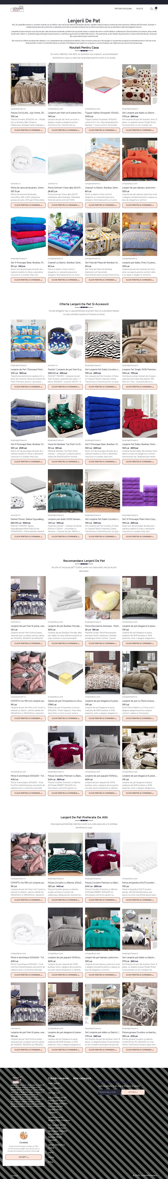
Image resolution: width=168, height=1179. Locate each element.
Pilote (139, 9)
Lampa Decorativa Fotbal (56, 1146)
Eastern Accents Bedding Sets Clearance (59, 1119)
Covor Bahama (54, 1088)
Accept (23, 1157)
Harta (50, 1152)
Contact (14, 1176)
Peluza (51, 1157)
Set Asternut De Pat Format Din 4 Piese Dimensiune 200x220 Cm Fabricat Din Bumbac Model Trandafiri (57, 1105)
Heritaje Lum (54, 1093)
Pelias (50, 1162)
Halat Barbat (54, 1083)
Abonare (133, 1092)
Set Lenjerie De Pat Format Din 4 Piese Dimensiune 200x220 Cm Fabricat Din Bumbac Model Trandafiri (57, 1132)
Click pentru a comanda (28, 130)
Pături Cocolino (123, 9)
